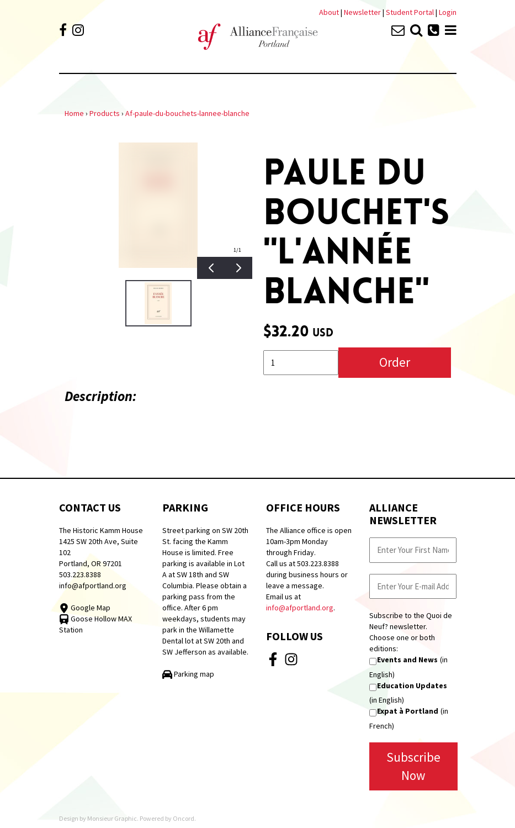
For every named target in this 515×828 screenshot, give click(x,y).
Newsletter (363, 12)
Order (394, 362)
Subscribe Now (413, 766)
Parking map (188, 674)
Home (74, 113)
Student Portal (410, 12)
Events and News (407, 659)
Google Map (84, 608)
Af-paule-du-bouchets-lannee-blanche (187, 113)
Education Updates (412, 685)
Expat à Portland (407, 711)
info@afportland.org (92, 585)
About (329, 12)
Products (104, 113)
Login (447, 12)
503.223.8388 (80, 574)
